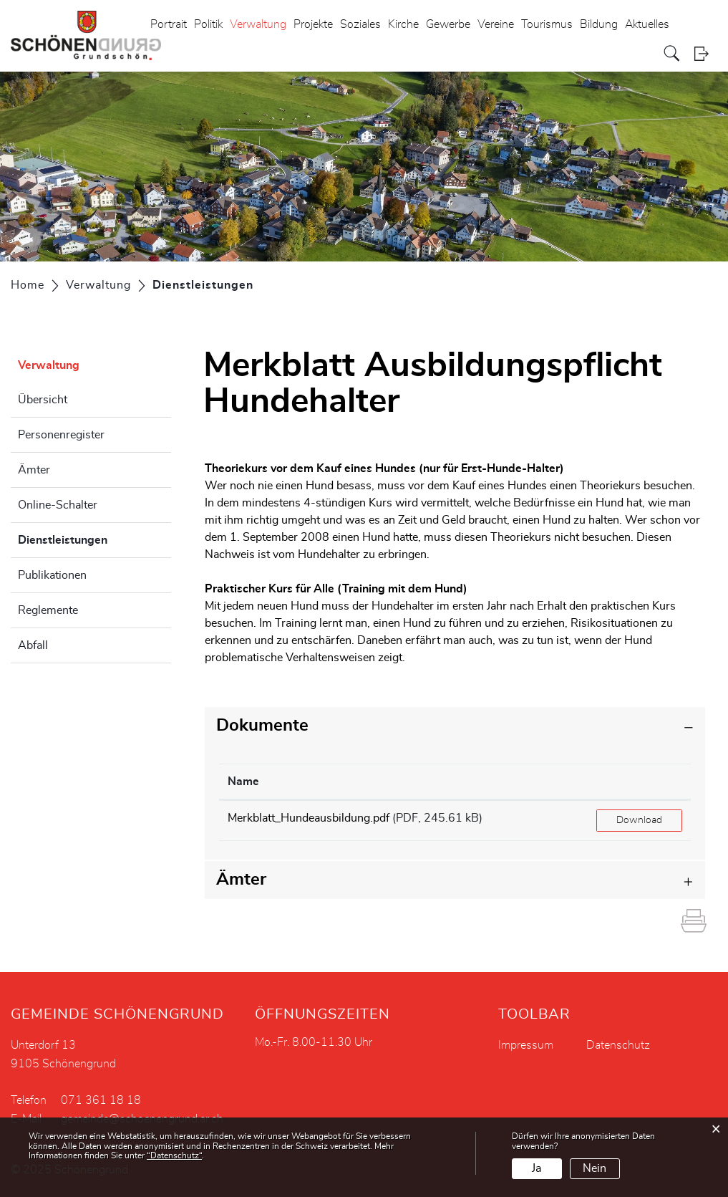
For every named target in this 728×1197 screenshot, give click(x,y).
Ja (536, 1168)
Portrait (168, 24)
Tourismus (547, 24)
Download (639, 820)
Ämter (34, 470)
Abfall (33, 645)
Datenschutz (618, 1045)
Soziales (360, 24)
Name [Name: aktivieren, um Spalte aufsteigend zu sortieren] (243, 781)
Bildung (599, 24)
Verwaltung (258, 24)
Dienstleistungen (94, 538)
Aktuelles (647, 24)
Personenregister (61, 435)
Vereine (495, 24)
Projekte (313, 24)
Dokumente (262, 725)
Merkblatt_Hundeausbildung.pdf (308, 818)
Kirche (403, 24)
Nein (594, 1168)
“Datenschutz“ (174, 1155)
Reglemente (48, 610)
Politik (208, 24)
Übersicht (42, 399)
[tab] (455, 726)
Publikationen (52, 575)
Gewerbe (448, 24)
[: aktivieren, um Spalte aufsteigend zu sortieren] (639, 782)
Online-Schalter (57, 505)
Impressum (525, 1045)
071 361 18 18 (101, 1100)
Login (705, 53)
